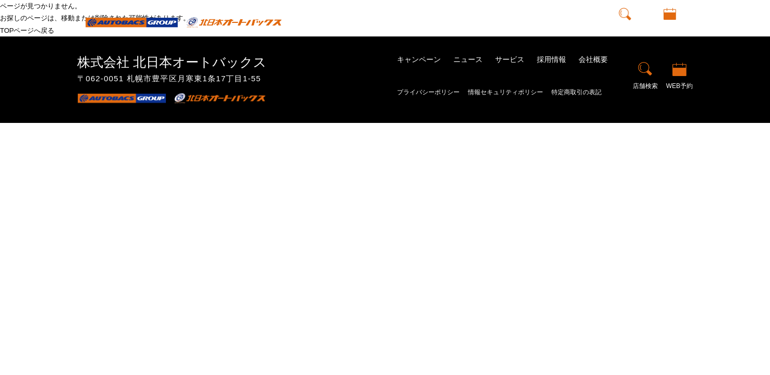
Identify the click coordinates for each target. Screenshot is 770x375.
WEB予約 (669, 30)
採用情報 (538, 22)
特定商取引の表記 (576, 92)
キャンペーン (400, 22)
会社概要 (580, 22)
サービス (509, 59)
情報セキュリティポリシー (505, 92)
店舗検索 (625, 30)
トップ (354, 22)
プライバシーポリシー (428, 92)
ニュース (448, 22)
